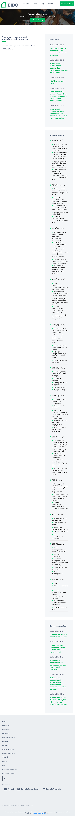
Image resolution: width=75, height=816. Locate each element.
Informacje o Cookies (8, 749)
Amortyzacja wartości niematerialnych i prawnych (19, 47)
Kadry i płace (6, 729)
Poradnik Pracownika (8, 773)
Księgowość (6, 725)
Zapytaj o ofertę (67, 4)
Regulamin (5, 745)
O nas (34, 3)
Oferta (26, 3)
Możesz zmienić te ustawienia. (39, 813)
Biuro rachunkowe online (9, 738)
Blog (42, 3)
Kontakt (50, 3)
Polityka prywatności (8, 753)
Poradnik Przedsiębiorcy (9, 769)
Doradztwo (5, 733)
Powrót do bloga (37, 20)
